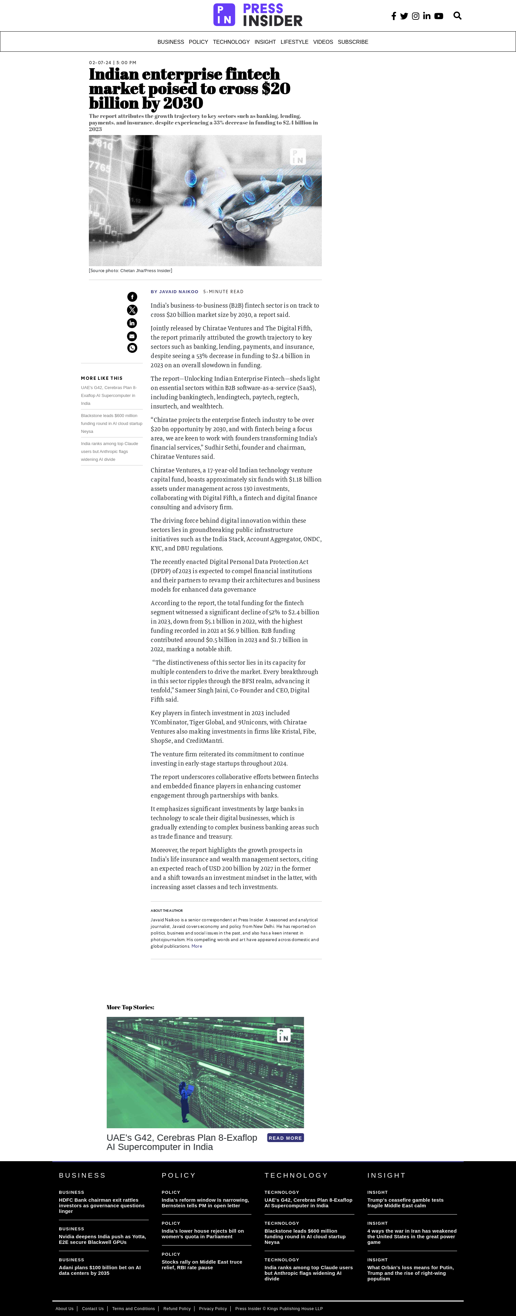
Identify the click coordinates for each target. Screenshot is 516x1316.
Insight (265, 42)
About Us (65, 1308)
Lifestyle (294, 42)
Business (171, 42)
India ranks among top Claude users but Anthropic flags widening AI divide (109, 451)
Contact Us (93, 1308)
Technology (231, 42)
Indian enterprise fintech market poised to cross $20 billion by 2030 (189, 88)
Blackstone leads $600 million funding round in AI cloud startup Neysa (111, 423)
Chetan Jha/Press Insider (145, 270)
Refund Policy (177, 1308)
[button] (108, 1161)
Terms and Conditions (133, 1308)
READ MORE (198, 1138)
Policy (198, 42)
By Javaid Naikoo (174, 291)
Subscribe (353, 42)
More (196, 947)
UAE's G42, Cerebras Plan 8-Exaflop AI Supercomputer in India (109, 395)
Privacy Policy (213, 1308)
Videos (323, 42)
